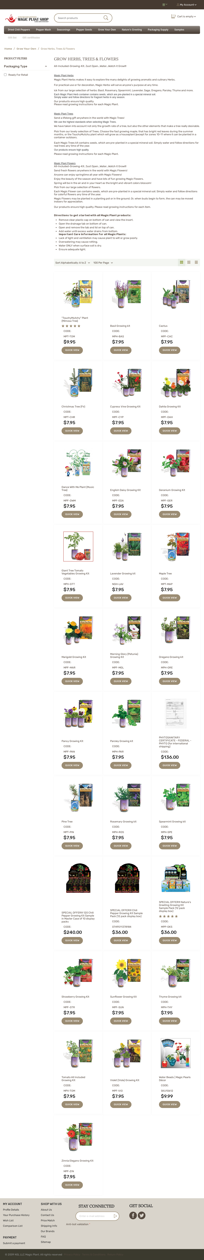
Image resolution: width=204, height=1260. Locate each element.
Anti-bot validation (77, 1224)
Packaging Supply (158, 29)
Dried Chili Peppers (19, 29)
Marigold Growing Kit (74, 657)
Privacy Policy (72, 1254)
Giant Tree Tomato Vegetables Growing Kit (75, 572)
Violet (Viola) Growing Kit (124, 1080)
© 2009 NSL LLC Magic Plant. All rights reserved (65, 1254)
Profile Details (11, 1209)
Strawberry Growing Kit (75, 996)
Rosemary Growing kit (123, 821)
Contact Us (47, 1215)
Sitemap (46, 1241)
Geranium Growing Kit (172, 490)
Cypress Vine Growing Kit (125, 406)
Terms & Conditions (94, 1254)
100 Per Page (103, 263)
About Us (46, 1209)
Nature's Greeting (132, 29)
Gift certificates (31, 37)
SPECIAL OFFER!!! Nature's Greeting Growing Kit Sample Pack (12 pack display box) (175, 907)
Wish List (8, 1220)
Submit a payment (14, 1243)
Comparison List (13, 1225)
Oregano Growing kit (171, 657)
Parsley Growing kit (121, 741)
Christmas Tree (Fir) (73, 406)
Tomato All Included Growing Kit (73, 1079)
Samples (179, 29)
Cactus (163, 325)
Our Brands (48, 1231)
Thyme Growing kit (170, 996)
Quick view (72, 350)
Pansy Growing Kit (72, 741)
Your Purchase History (16, 1215)
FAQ (43, 1236)
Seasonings (63, 29)
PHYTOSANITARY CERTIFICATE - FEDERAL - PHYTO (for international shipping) (175, 742)
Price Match (48, 1220)
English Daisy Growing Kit (125, 490)
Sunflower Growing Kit (123, 996)
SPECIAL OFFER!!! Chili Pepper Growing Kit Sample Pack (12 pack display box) (126, 913)
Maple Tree (165, 573)
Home (8, 48)
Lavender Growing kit (122, 573)
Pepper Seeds (84, 29)
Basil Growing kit (120, 325)
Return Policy (115, 1254)
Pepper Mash (43, 29)
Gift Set (12, 37)
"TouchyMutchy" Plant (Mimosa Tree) (75, 319)
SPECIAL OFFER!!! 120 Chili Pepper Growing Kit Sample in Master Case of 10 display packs (78, 917)
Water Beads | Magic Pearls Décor (175, 1079)
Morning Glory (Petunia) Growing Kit (124, 655)
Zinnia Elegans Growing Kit (77, 1160)
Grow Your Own (107, 29)
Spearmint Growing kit (172, 821)
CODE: (67, 331)
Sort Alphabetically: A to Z (72, 263)
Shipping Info (49, 1225)
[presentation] (96, 1234)
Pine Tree (67, 821)
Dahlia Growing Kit (170, 406)
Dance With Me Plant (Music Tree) (78, 489)
